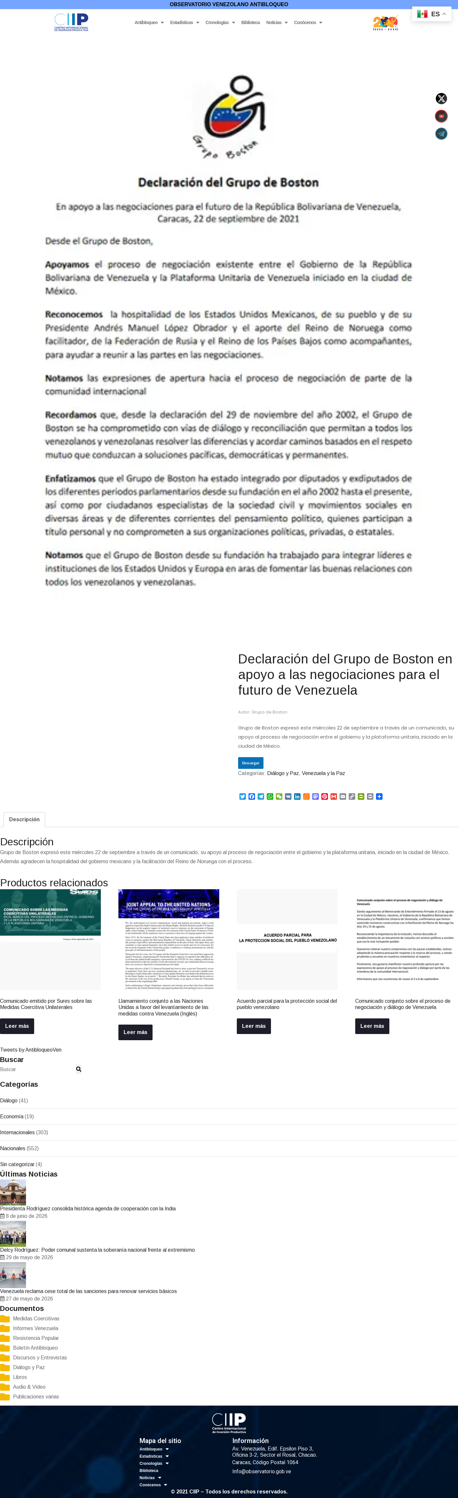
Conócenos (308, 23)
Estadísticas (184, 23)
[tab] (24, 819)
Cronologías (220, 23)
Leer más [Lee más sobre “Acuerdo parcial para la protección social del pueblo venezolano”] (254, 1026)
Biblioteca (250, 22)
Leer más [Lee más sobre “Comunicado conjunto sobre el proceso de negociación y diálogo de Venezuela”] (372, 1026)
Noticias (277, 23)
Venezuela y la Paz (68, 40)
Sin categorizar (17, 1164)
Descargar (250, 763)
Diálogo (9, 1100)
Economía (11, 1116)
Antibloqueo (149, 23)
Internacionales (17, 1132)
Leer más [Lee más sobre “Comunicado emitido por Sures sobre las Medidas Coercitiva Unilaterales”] (17, 1026)
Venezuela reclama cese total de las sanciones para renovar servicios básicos (88, 1291)
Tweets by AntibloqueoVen (30, 1050)
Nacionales (12, 1148)
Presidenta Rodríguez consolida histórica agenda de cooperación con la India (88, 1208)
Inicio (5, 40)
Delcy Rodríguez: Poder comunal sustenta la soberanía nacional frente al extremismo (97, 1250)
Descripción (24, 819)
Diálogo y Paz (29, 40)
